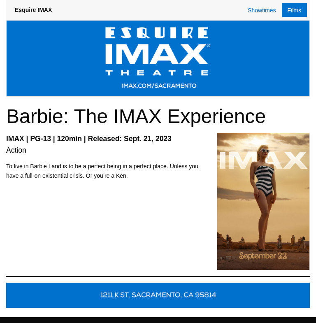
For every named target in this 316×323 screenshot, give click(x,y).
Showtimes (262, 10)
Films (294, 10)
